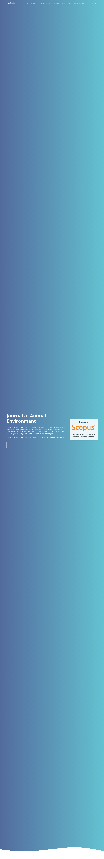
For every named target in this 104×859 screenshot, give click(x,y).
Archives (48, 3)
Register (70, 3)
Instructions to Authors (59, 3)
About (26, 3)
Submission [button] (9, 445)
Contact (81, 3)
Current (42, 3)
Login (76, 3)
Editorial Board (34, 3)
